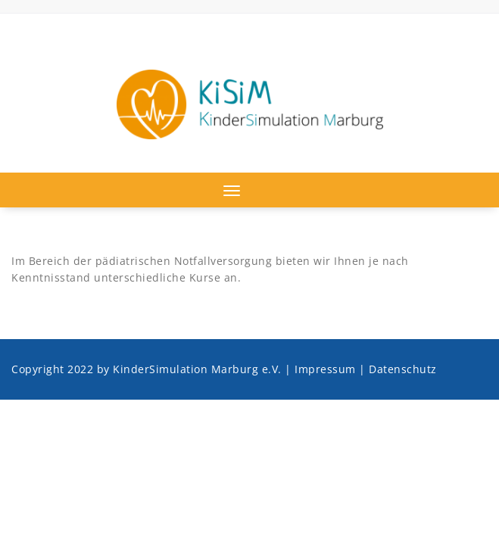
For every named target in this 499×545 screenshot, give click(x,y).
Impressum (325, 369)
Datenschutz (403, 369)
